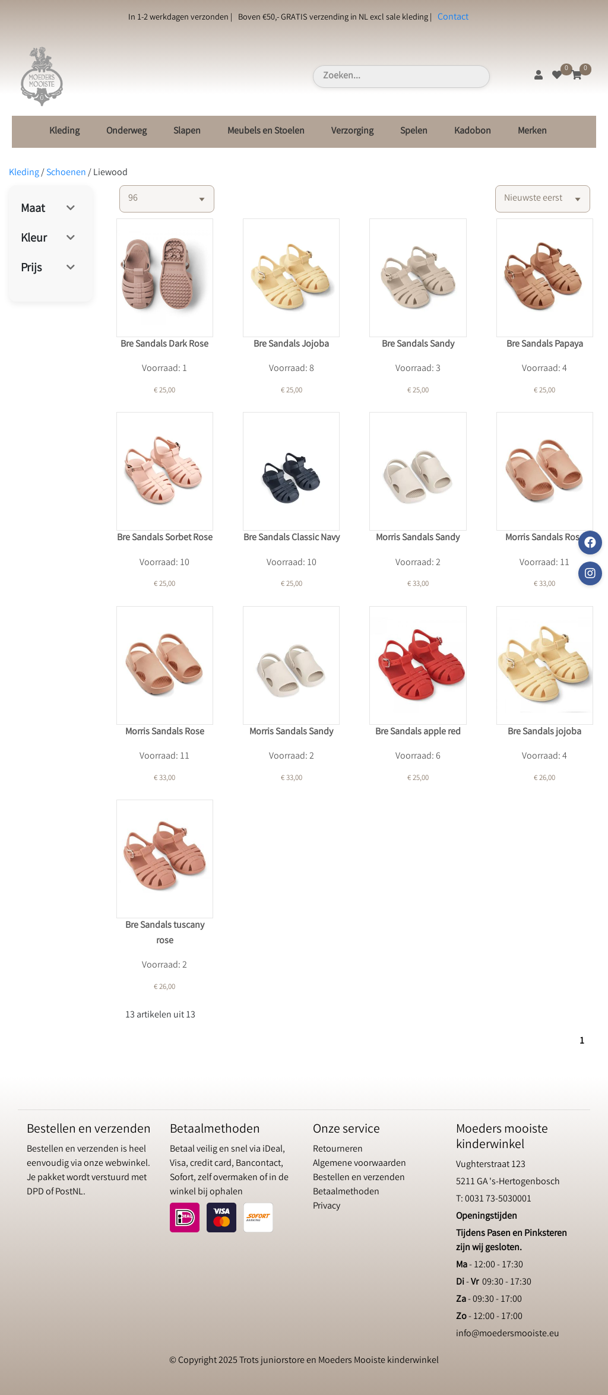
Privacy (326, 1206)
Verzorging (352, 131)
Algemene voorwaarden (359, 1164)
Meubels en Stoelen (266, 131)
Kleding (64, 131)
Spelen (414, 131)
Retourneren (338, 1149)
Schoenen (66, 173)
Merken (532, 131)
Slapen (187, 131)
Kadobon (472, 131)
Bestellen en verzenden (359, 1178)
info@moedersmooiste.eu (507, 1334)
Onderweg (126, 131)
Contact (453, 17)
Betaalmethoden (346, 1192)
